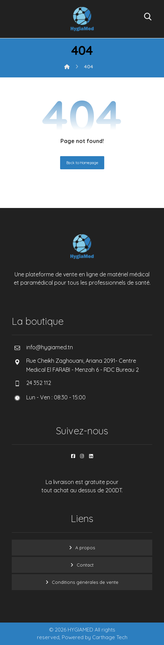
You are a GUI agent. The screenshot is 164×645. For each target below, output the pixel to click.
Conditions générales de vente (85, 582)
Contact (85, 565)
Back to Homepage (82, 162)
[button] (73, 456)
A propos (85, 547)
